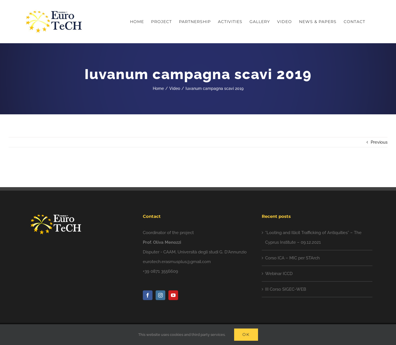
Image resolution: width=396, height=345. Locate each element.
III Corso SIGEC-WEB (285, 289)
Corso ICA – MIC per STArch (292, 258)
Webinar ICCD (279, 273)
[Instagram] (160, 295)
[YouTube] (173, 295)
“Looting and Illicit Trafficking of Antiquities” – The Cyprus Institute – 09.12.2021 (313, 237)
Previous (379, 142)
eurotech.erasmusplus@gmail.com (177, 261)
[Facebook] (147, 295)
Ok (246, 334)
